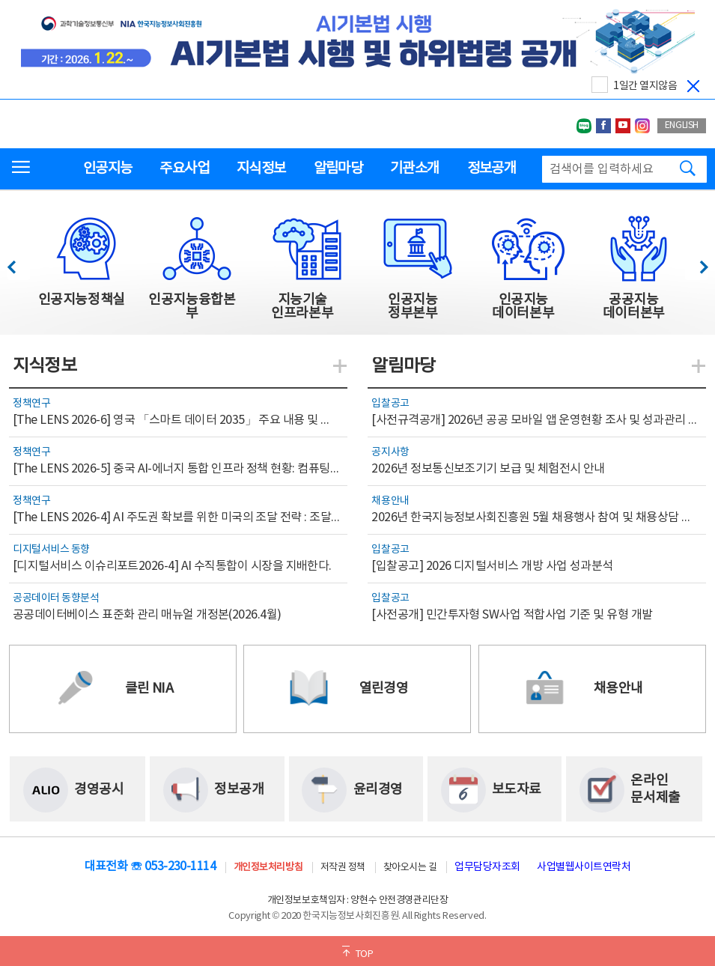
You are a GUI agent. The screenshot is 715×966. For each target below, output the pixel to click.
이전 (18, 263)
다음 (696, 263)
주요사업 (183, 168)
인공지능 (107, 168)
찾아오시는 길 (410, 867)
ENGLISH (682, 125)
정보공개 (491, 168)
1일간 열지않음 (645, 86)
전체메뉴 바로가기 (0, 0)
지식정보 (261, 168)
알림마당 (338, 168)
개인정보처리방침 (268, 867)
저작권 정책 (342, 867)
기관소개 (414, 168)
